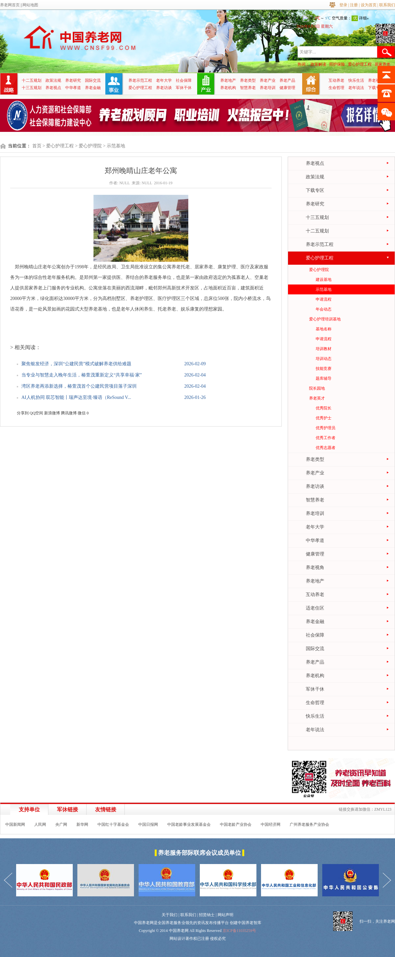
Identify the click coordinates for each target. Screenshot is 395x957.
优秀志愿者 (325, 447)
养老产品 (287, 80)
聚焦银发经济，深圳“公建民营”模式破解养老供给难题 (76, 363)
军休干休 (184, 87)
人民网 (40, 824)
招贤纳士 (207, 914)
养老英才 (317, 398)
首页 (36, 145)
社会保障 (184, 80)
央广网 (61, 824)
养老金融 (93, 87)
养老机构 (228, 87)
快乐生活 (356, 80)
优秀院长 (323, 408)
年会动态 (323, 309)
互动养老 (336, 80)
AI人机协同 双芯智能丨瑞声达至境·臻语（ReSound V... (76, 397)
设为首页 (369, 5)
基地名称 (323, 329)
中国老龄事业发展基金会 (189, 824)
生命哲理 (336, 87)
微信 (82, 413)
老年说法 (356, 87)
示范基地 (323, 289)
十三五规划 (31, 87)
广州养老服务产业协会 (309, 824)
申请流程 (323, 299)
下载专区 (376, 87)
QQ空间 (36, 413)
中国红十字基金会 (113, 824)
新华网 (82, 824)
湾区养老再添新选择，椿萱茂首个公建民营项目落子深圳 (79, 386)
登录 (343, 5)
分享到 (23, 413)
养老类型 (248, 80)
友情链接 (105, 809)
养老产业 (268, 80)
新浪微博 (52, 413)
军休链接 (67, 809)
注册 (354, 5)
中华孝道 (73, 87)
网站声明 (225, 914)
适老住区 (315, 608)
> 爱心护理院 (88, 145)
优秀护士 (323, 418)
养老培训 (268, 87)
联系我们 (387, 5)
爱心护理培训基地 (325, 319)
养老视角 (376, 80)
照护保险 (337, 64)
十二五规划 (31, 80)
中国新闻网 (15, 824)
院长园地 (317, 388)
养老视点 (53, 87)
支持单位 (29, 809)
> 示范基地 (114, 145)
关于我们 (169, 914)
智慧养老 (248, 87)
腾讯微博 (69, 413)
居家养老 (382, 64)
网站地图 (30, 5)
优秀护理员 (325, 428)
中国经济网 (270, 824)
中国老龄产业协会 (235, 824)
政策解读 (318, 64)
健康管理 (287, 87)
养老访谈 (164, 87)
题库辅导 (323, 378)
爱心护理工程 (360, 64)
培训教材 (323, 348)
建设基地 (323, 279)
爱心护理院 (319, 269)
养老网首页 (10, 5)
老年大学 (164, 80)
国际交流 (93, 80)
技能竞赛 (323, 368)
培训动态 (323, 358)
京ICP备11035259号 (239, 930)
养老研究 (73, 80)
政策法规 (53, 80)
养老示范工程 (140, 80)
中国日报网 (148, 824)
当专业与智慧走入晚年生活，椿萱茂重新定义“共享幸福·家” (81, 375)
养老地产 (228, 80)
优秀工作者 (325, 437)
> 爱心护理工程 (58, 145)
